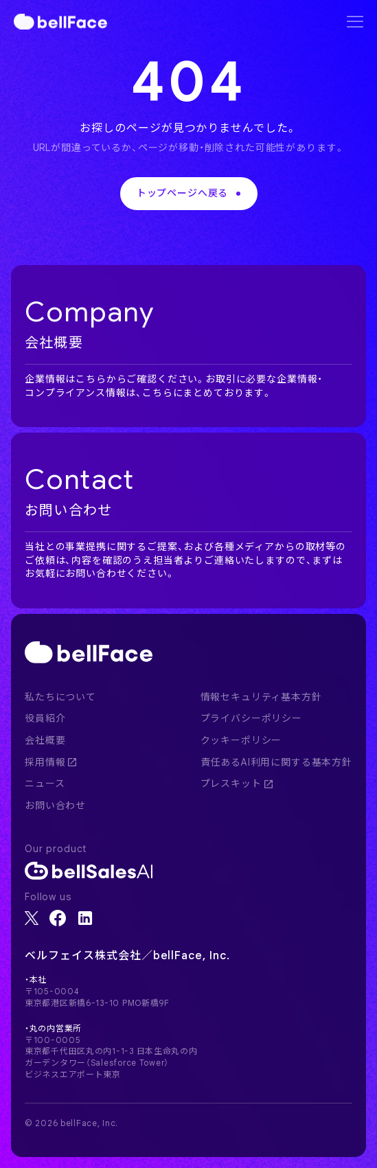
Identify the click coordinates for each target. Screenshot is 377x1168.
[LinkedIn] (85, 918)
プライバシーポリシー (251, 718)
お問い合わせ (55, 805)
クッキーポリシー (241, 740)
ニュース (45, 783)
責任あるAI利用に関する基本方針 (276, 762)
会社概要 (45, 740)
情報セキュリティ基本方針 (261, 697)
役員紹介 (45, 718)
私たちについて (60, 697)
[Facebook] (57, 918)
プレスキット (237, 783)
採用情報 (50, 762)
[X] (31, 918)
